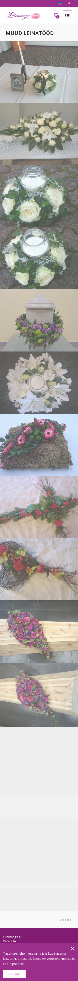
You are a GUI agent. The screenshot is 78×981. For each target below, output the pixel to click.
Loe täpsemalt (13, 964)
